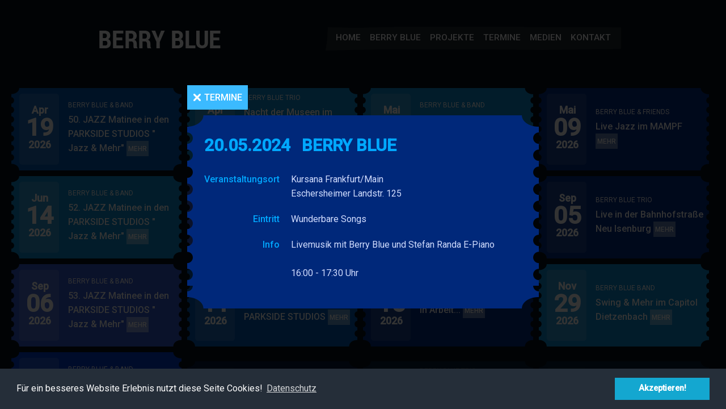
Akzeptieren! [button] (662, 388)
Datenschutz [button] (291, 388)
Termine (223, 97)
